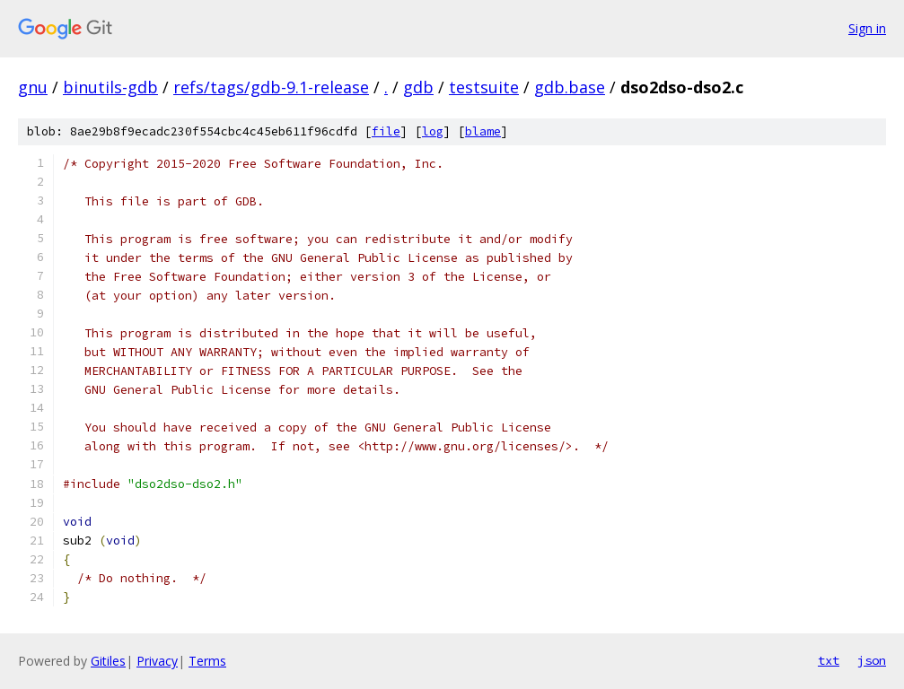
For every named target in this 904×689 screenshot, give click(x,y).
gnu (33, 87)
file (386, 131)
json (871, 660)
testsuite (484, 87)
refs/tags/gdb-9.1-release (271, 87)
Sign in (867, 28)
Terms (207, 660)
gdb (418, 87)
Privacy (157, 660)
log (432, 131)
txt (828, 660)
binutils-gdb (110, 87)
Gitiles (108, 660)
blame (483, 131)
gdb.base (569, 87)
